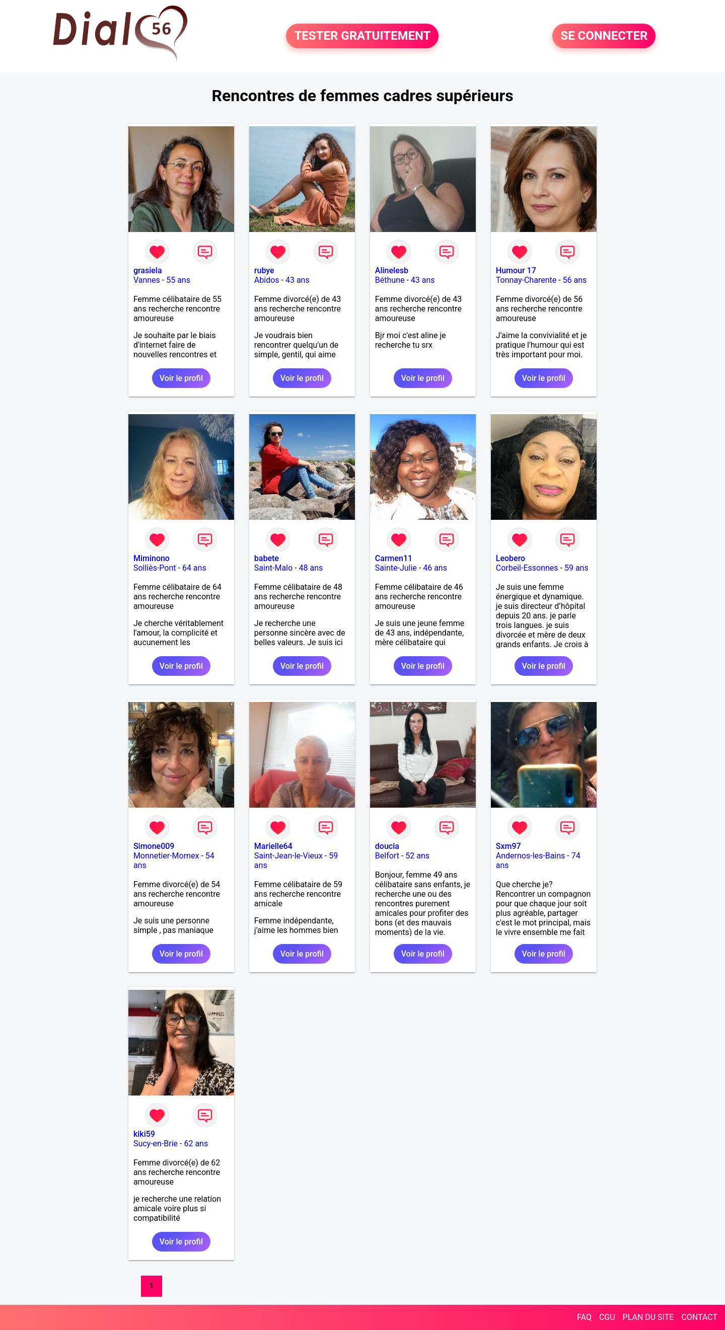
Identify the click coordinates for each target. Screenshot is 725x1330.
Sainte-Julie (396, 568)
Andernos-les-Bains (530, 855)
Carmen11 (393, 558)
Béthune (390, 280)
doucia (387, 846)
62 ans (196, 1143)
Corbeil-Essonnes (527, 568)
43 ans (297, 280)
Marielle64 (273, 846)
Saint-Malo (273, 568)
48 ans (311, 568)
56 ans (575, 280)
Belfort (387, 855)
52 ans (417, 855)
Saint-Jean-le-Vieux (288, 855)
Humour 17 (516, 270)
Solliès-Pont (154, 568)
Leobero (510, 558)
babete (266, 558)
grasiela (147, 270)
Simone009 (154, 846)
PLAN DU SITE (648, 1317)
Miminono (151, 558)
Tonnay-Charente (526, 280)
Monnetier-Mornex (166, 855)
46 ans (435, 568)
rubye (264, 270)
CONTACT (699, 1317)
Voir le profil (181, 378)
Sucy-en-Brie (155, 1143)
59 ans (576, 568)
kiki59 (144, 1134)
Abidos (266, 280)
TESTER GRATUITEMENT (362, 36)
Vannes (146, 280)
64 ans (194, 568)
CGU (607, 1317)
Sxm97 (508, 846)
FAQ (584, 1317)
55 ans (178, 280)
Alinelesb (391, 270)
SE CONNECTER (603, 36)
